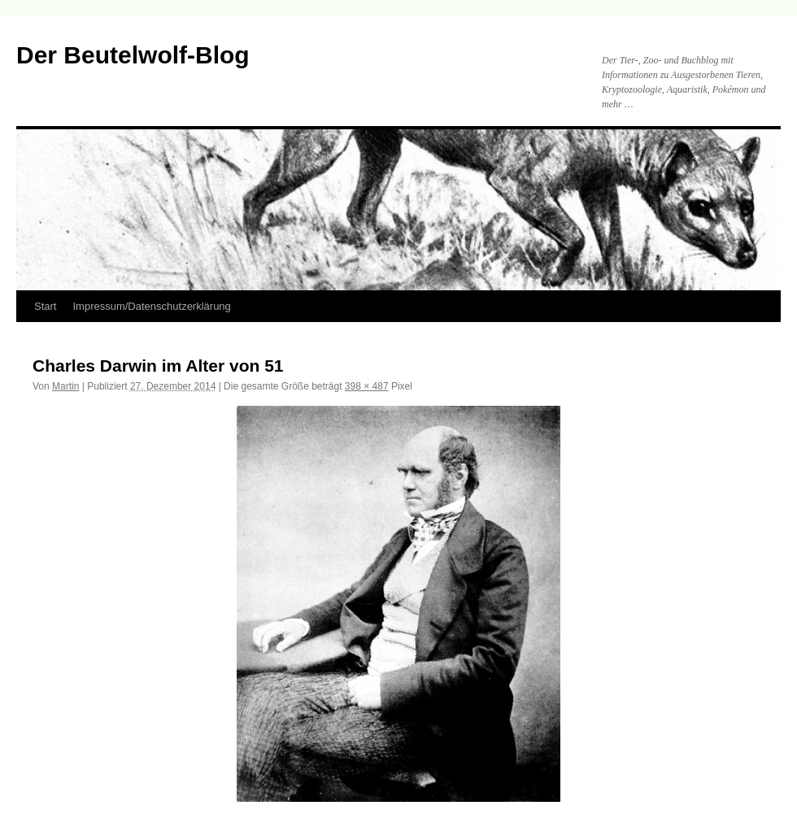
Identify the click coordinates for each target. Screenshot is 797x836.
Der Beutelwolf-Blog (133, 54)
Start (45, 306)
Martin (65, 386)
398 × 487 (367, 386)
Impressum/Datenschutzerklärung (151, 306)
